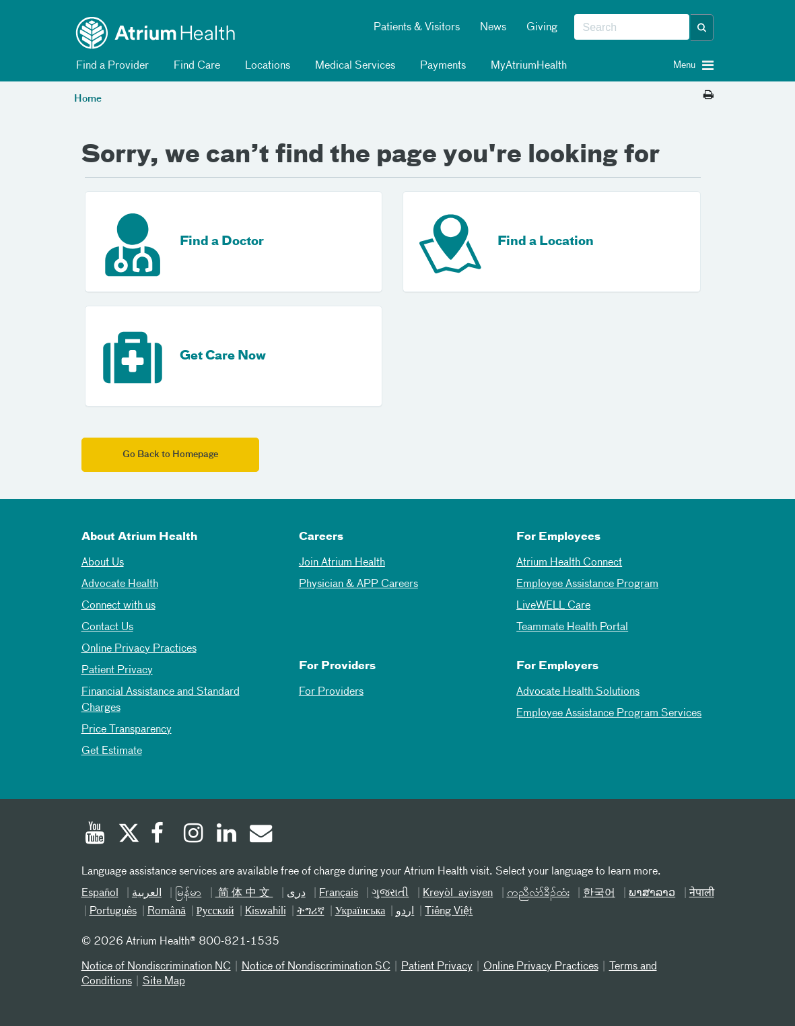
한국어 (599, 893)
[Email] (259, 834)
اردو (405, 911)
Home (88, 99)
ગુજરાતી (390, 893)
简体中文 (244, 893)
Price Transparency (126, 729)
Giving (541, 27)
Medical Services (352, 66)
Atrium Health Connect (569, 562)
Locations (265, 66)
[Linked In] (226, 834)
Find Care (194, 66)
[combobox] (631, 27)
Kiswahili (265, 911)
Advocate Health (119, 584)
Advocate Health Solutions (578, 692)
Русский (215, 911)
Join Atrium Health (342, 562)
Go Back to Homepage (170, 454)
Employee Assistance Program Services (608, 713)
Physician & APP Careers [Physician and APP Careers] (358, 584)
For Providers (331, 692)
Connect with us (118, 606)
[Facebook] (160, 834)
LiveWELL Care (553, 606)
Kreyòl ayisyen (458, 893)
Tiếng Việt (449, 911)
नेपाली (701, 893)
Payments (440, 66)
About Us (102, 562)
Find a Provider (110, 66)
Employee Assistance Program (587, 584)
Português (113, 911)
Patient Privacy (117, 670)
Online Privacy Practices (139, 649)
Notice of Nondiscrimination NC (156, 966)
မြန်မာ (188, 893)
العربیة (147, 893)
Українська (360, 911)
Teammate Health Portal (572, 627)
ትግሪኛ (310, 911)
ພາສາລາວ (652, 893)
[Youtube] (94, 834)
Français (338, 893)
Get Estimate (111, 751)
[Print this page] (708, 95)
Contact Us (107, 627)
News (493, 27)
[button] (702, 27)
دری (296, 893)
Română (166, 911)
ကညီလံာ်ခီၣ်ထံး (538, 893)
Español (99, 893)
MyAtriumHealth (526, 66)
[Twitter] (127, 834)
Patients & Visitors (417, 27)
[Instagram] (193, 834)
